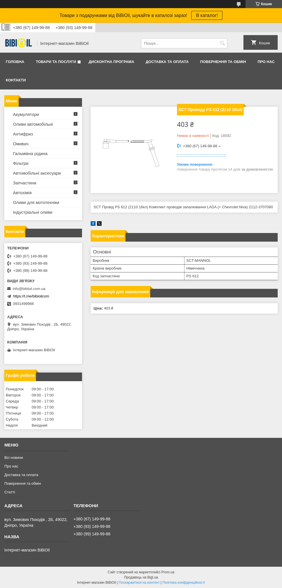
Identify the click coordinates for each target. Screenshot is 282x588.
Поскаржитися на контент (139, 583)
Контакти (16, 80)
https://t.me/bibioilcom (31, 296)
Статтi (9, 492)
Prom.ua (167, 572)
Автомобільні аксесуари (37, 173)
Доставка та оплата (167, 62)
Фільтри (20, 163)
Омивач (20, 143)
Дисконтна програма (111, 62)
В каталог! (207, 15)
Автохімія (22, 192)
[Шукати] (222, 43)
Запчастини (24, 182)
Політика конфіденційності (184, 583)
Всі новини (13, 457)
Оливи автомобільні (33, 124)
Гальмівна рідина (30, 153)
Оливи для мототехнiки (36, 202)
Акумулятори (26, 114)
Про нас (266, 62)
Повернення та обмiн (223, 62)
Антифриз (23, 133)
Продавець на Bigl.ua (141, 577)
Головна (15, 62)
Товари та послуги (56, 62)
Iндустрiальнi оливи (32, 212)
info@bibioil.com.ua (29, 289)
